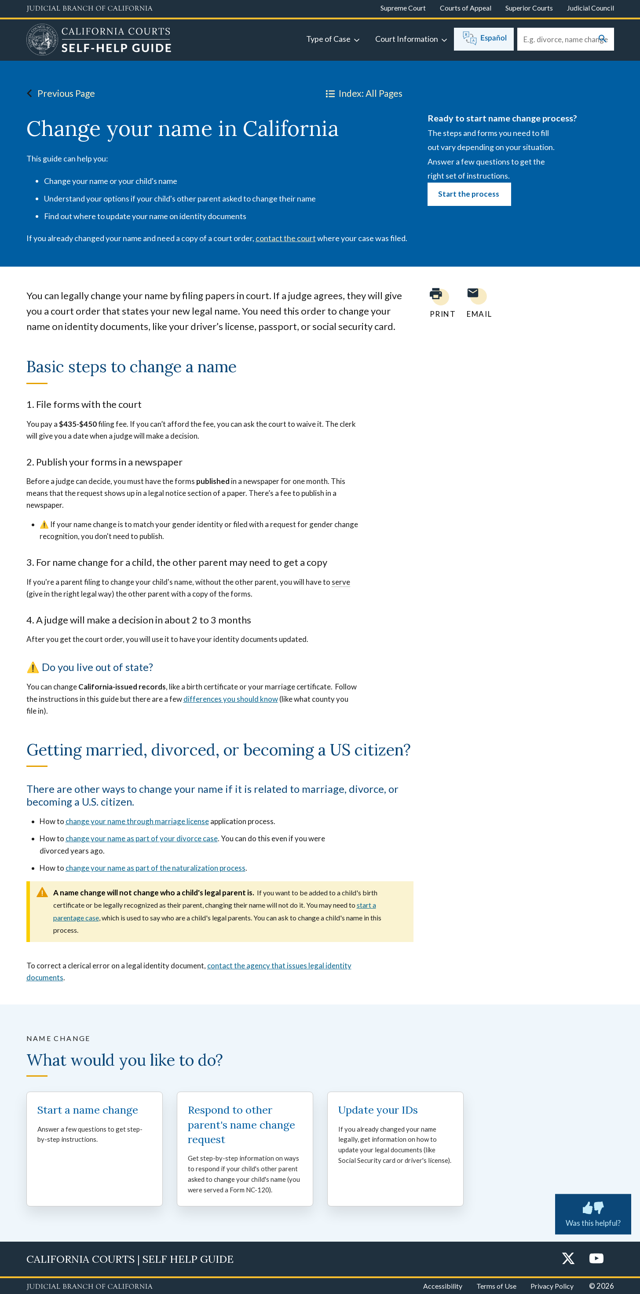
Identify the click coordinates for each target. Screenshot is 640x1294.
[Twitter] (568, 1259)
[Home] (99, 41)
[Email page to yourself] (476, 303)
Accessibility (442, 1286)
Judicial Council (590, 8)
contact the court (286, 238)
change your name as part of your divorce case (142, 838)
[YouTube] (596, 1259)
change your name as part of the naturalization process (155, 867)
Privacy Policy (552, 1286)
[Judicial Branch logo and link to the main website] (89, 9)
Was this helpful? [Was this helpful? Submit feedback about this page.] (593, 1212)
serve (341, 582)
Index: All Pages (362, 93)
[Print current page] (437, 303)
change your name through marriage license (137, 821)
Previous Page (58, 93)
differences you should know (230, 699)
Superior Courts (529, 8)
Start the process (469, 193)
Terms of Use (496, 1286)
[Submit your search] (603, 39)
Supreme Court (403, 8)
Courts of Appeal (465, 8)
